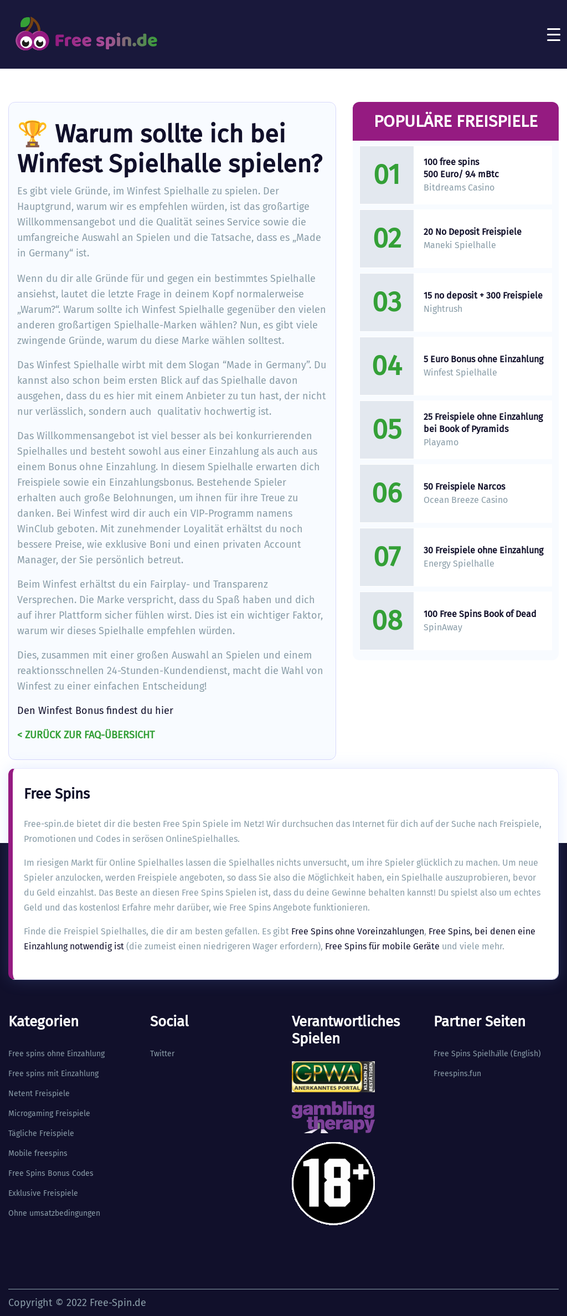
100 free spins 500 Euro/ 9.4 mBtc (461, 168)
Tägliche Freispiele (41, 1133)
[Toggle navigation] (553, 34)
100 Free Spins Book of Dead (480, 614)
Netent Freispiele (39, 1093)
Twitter (162, 1053)
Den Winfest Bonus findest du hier (95, 711)
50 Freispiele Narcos (464, 486)
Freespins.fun (457, 1073)
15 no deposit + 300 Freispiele (483, 295)
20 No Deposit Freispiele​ (473, 232)
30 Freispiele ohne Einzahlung (483, 550)
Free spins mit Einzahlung (53, 1073)
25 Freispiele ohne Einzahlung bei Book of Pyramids (483, 423)
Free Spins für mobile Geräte (382, 946)
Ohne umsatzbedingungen (54, 1213)
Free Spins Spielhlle (471, 1053)
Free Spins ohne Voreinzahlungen (357, 931)
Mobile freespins (38, 1153)
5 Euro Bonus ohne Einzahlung (483, 359)
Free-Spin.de (118, 1303)
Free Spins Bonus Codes (51, 1173)
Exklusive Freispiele (43, 1193)
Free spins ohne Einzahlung (56, 1053)
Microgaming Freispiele (49, 1113)
